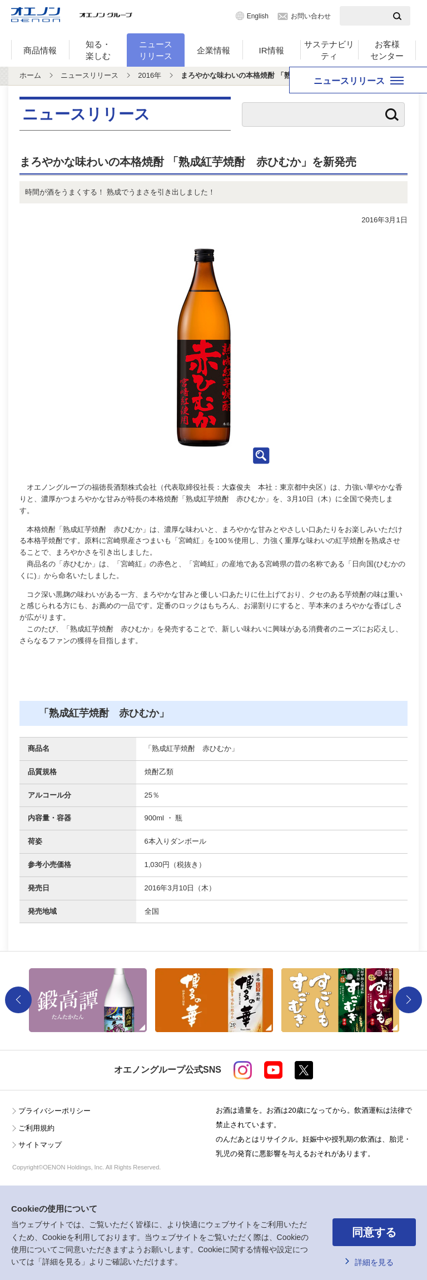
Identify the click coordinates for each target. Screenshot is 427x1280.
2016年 (149, 75)
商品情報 (40, 50)
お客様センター (387, 50)
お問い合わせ (311, 16)
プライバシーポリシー (54, 1111)
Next (408, 1000)
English (258, 16)
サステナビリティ (329, 50)
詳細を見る (374, 1262)
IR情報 (271, 50)
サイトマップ (40, 1144)
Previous (18, 1000)
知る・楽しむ (98, 50)
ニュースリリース (155, 50)
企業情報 (213, 50)
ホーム (30, 75)
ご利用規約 (36, 1128)
